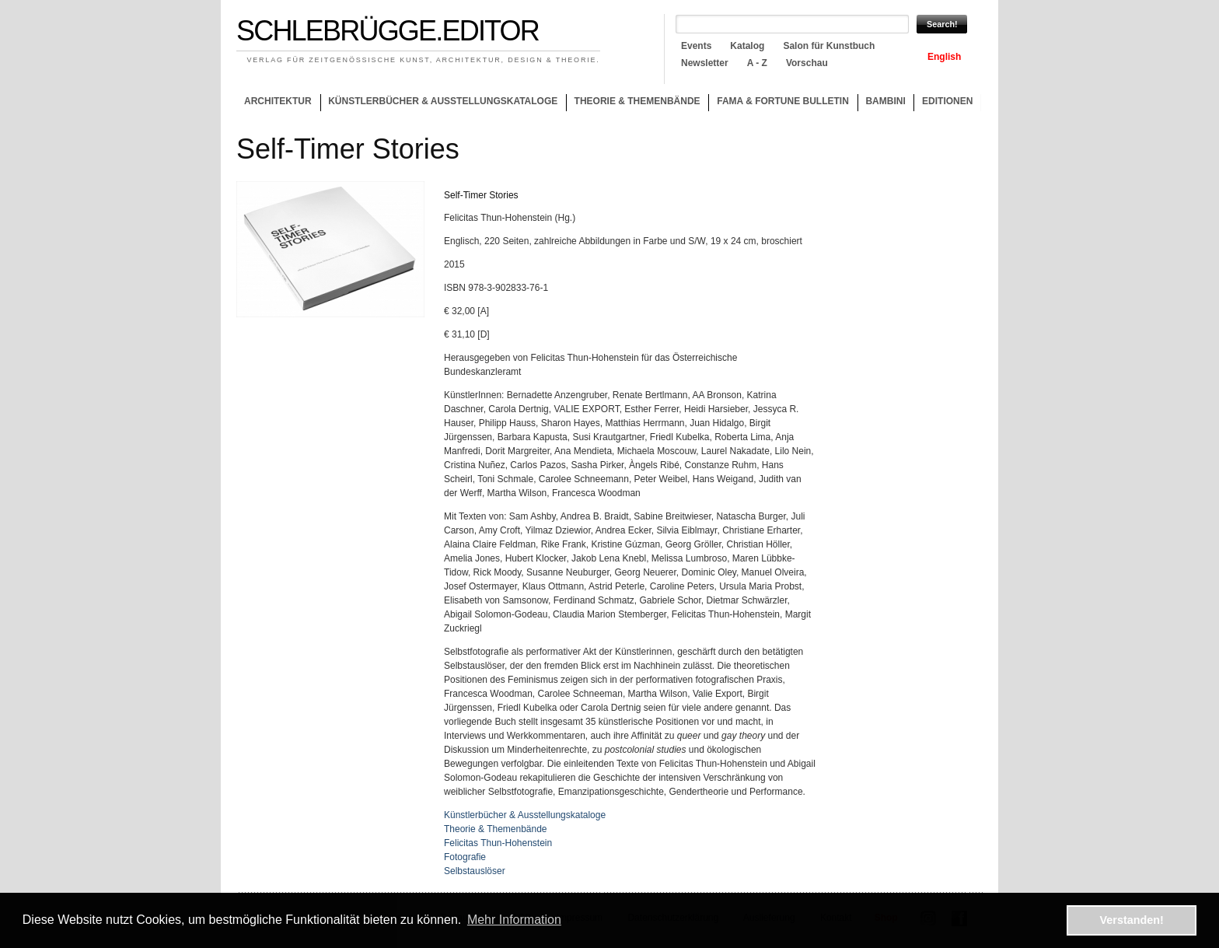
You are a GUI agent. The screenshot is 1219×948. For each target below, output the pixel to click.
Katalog (747, 45)
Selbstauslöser (474, 871)
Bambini (885, 101)
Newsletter (704, 63)
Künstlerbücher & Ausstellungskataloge (442, 101)
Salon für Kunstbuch (829, 45)
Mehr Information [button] (514, 919)
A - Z (757, 63)
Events (696, 45)
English (944, 56)
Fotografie (465, 857)
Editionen (947, 101)
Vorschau (807, 63)
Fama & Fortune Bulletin (783, 101)
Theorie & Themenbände (633, 103)
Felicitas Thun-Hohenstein (498, 843)
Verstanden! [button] (1132, 920)
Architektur (278, 101)
